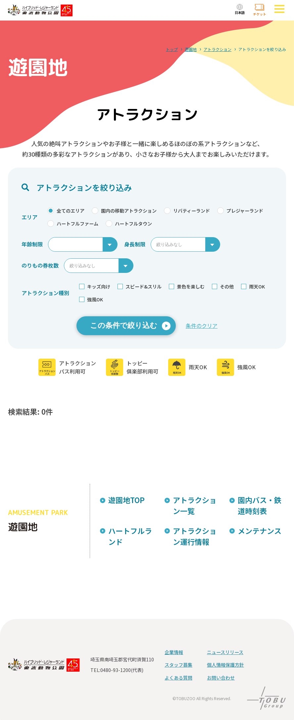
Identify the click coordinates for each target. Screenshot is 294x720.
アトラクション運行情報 (195, 536)
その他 (223, 286)
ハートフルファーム (72, 223)
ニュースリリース (225, 652)
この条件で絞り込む (123, 325)
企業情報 (174, 652)
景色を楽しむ (187, 286)
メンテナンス (259, 530)
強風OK (91, 299)
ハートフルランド (130, 536)
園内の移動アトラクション (124, 210)
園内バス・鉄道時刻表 (259, 505)
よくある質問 (178, 677)
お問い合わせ (221, 677)
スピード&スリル (140, 286)
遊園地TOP (126, 499)
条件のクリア (202, 326)
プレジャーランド (240, 210)
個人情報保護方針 (225, 664)
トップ (172, 49)
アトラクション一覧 (195, 505)
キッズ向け (94, 286)
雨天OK (253, 286)
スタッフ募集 (178, 664)
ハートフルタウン (129, 223)
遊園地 (191, 49)
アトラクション (217, 49)
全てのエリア (65, 210)
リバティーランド (187, 210)
